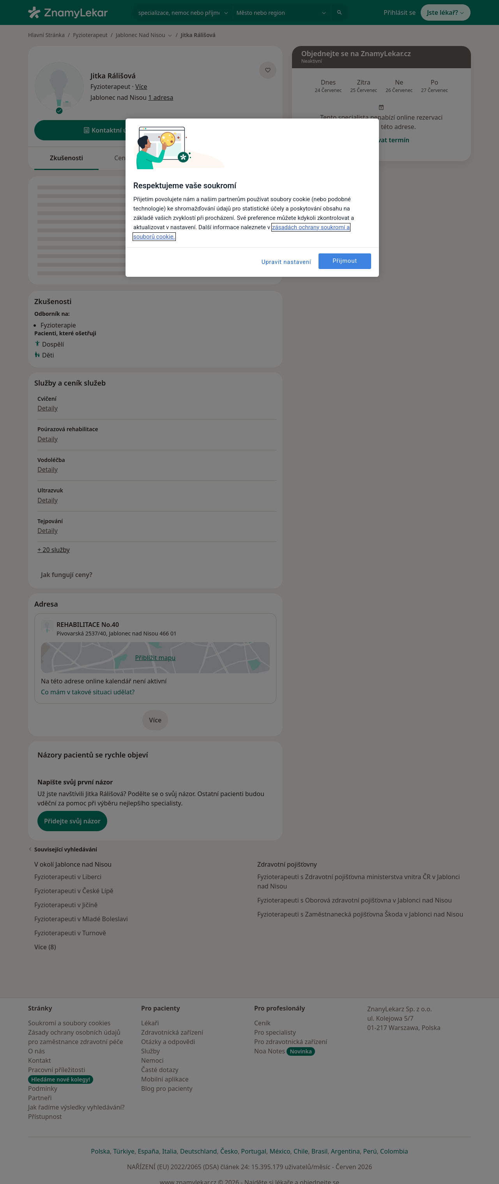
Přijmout (345, 260)
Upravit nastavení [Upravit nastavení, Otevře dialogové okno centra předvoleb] (286, 261)
